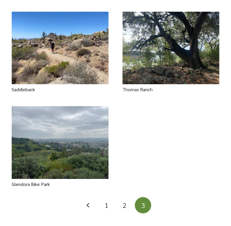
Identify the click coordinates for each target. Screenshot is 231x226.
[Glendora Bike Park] (60, 142)
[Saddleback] (60, 48)
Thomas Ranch (138, 89)
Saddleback (23, 89)
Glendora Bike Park (31, 184)
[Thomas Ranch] (171, 48)
